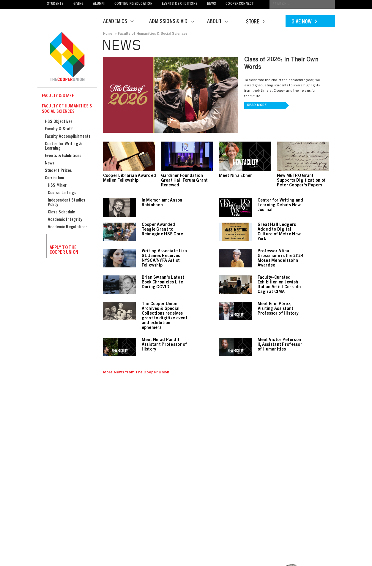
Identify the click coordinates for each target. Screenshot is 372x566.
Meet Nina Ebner (235, 176)
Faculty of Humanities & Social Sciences (67, 109)
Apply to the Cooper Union (64, 250)
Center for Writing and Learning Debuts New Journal (280, 205)
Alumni (99, 4)
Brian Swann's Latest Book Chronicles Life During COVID (163, 282)
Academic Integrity (65, 220)
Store (255, 22)
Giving (78, 4)
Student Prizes (58, 171)
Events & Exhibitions (180, 4)
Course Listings (62, 193)
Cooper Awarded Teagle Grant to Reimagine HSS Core (162, 230)
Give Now (304, 22)
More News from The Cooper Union (136, 373)
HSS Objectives (59, 122)
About (221, 22)
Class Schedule (61, 212)
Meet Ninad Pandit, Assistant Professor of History (164, 345)
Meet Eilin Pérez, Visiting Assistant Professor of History (278, 309)
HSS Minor (57, 185)
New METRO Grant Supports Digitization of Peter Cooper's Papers (301, 181)
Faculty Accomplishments (68, 136)
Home (108, 34)
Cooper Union (67, 57)
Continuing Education (133, 4)
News (211, 4)
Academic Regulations (68, 227)
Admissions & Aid (175, 22)
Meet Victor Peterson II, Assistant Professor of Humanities (280, 345)
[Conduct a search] (302, 4)
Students (55, 4)
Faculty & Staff (58, 96)
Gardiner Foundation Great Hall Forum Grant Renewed (184, 181)
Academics (122, 22)
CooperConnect (240, 4)
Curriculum (54, 178)
